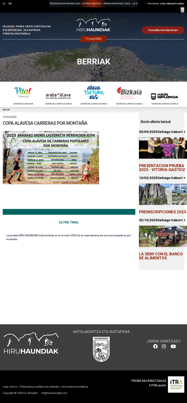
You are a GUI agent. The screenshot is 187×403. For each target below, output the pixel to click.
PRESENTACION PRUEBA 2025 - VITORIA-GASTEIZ (53, 3)
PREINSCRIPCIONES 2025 (95, 3)
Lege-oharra (10, 386)
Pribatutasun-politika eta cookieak (39, 386)
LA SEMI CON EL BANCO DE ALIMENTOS (132, 3)
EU (10, 3)
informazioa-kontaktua (74, 386)
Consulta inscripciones (163, 30)
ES (4, 3)
